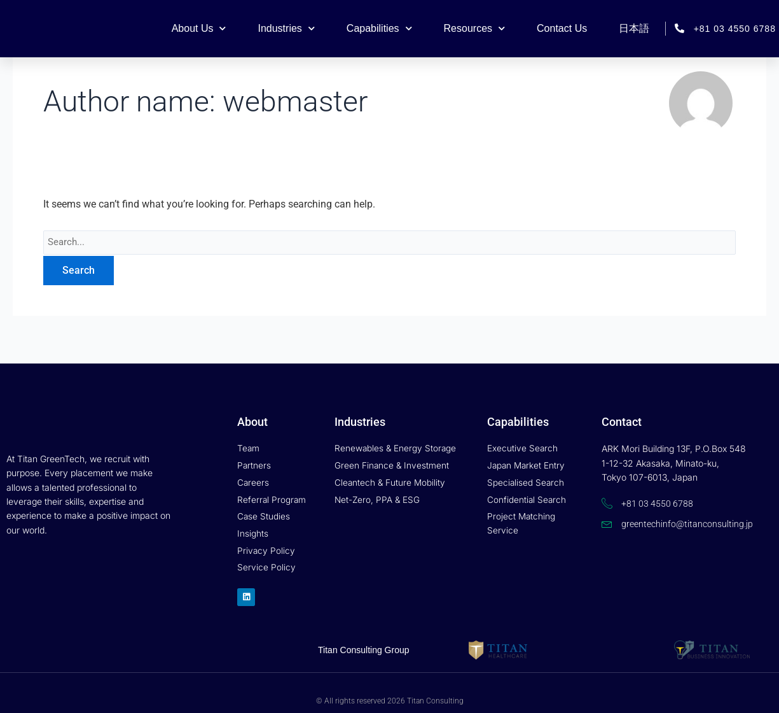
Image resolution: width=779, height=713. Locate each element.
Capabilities (379, 28)
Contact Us (562, 28)
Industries (286, 28)
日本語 (634, 28)
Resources (474, 28)
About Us (199, 28)
